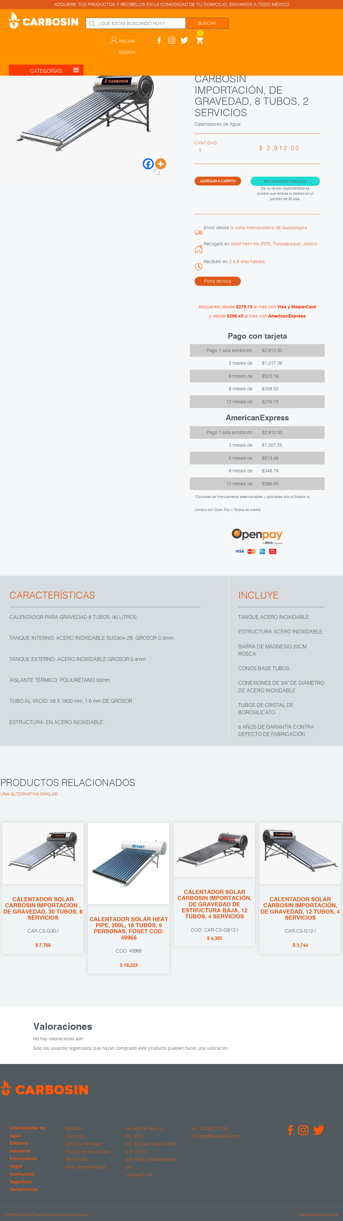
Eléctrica (18, 1144)
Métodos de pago (83, 1143)
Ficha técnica (217, 281)
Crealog (332, 1214)
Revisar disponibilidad (285, 181)
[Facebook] (148, 163)
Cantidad (206, 142)
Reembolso (76, 1158)
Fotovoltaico (23, 1159)
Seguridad (20, 1182)
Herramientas (23, 1190)
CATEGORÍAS (54, 52)
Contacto (74, 1136)
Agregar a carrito (218, 181)
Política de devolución (87, 1151)
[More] (160, 163)
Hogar (15, 1167)
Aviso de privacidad (85, 1166)
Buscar (207, 23)
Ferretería (19, 1151)
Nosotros (74, 1128)
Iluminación (22, 1174)
